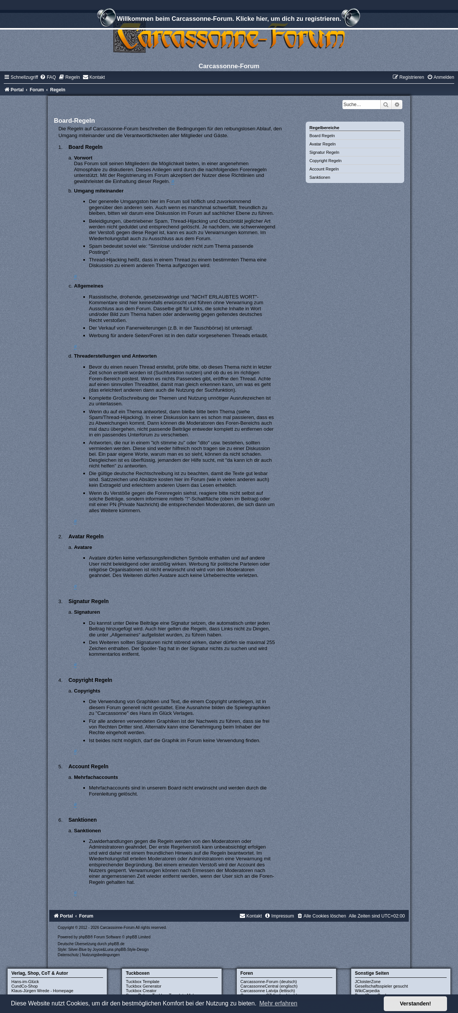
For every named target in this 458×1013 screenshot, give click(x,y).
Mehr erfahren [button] (278, 1003)
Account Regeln (324, 169)
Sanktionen (320, 177)
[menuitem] (48, 77)
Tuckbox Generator (143, 986)
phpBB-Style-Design (131, 949)
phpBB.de (116, 944)
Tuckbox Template (142, 981)
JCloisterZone (368, 981)
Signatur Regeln (324, 152)
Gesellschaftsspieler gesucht (381, 986)
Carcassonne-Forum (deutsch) (269, 981)
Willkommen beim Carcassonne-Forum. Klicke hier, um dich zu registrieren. (229, 20)
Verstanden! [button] (415, 1003)
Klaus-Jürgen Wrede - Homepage (42, 990)
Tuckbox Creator (141, 990)
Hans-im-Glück (25, 981)
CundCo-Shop (24, 986)
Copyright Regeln (326, 160)
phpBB (84, 937)
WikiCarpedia (367, 990)
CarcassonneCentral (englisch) (269, 986)
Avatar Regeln (323, 144)
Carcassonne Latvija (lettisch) (268, 990)
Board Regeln (322, 135)
